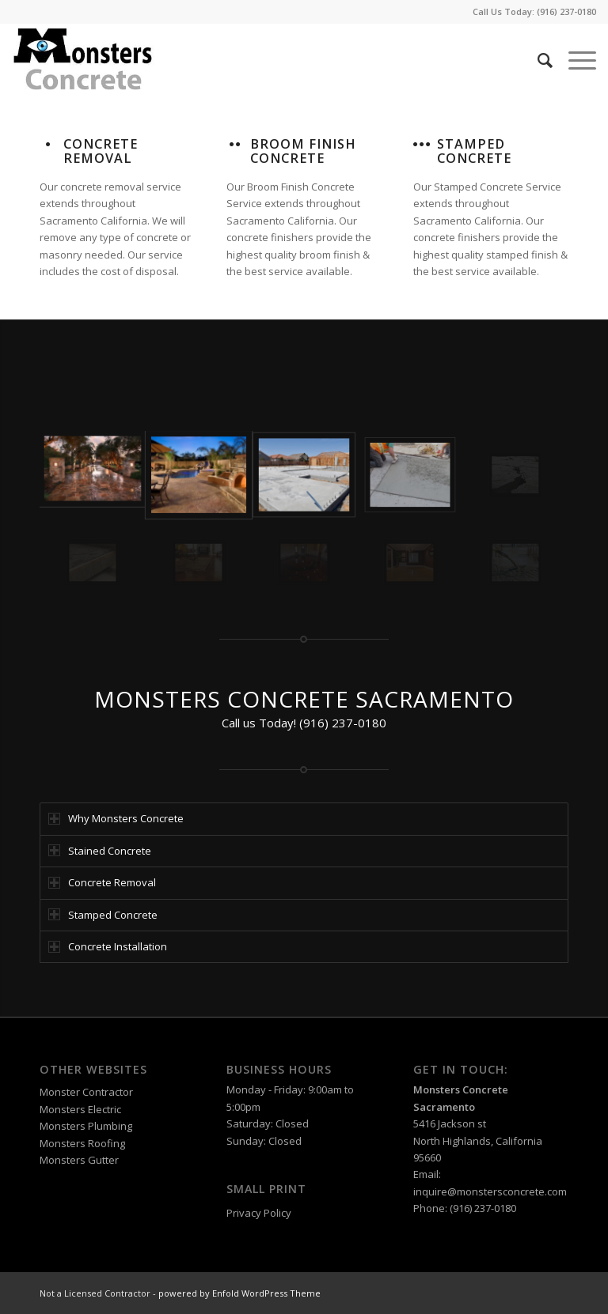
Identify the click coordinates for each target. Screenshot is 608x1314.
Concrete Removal (100, 151)
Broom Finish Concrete (303, 151)
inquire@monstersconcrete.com (490, 1191)
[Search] (537, 60)
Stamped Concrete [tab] (103, 915)
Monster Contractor (86, 1092)
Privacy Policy (258, 1213)
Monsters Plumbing (86, 1126)
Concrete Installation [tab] (107, 946)
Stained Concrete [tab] (99, 851)
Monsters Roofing (82, 1143)
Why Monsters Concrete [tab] (116, 818)
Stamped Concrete (474, 151)
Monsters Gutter (79, 1160)
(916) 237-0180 (566, 11)
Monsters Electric (80, 1109)
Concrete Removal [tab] (102, 882)
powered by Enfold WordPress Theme (239, 1293)
